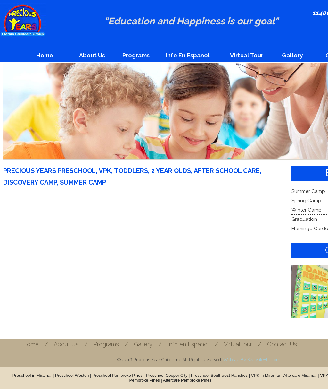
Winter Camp (306, 210)
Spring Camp (306, 200)
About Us (92, 55)
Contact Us (282, 344)
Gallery (292, 55)
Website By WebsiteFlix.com (251, 359)
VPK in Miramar (265, 375)
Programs (136, 55)
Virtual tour (246, 55)
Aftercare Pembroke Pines (187, 380)
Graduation (304, 219)
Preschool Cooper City (166, 375)
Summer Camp (308, 191)
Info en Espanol (188, 55)
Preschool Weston (72, 375)
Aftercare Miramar (300, 375)
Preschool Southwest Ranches (219, 375)
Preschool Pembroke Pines (117, 375)
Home (44, 55)
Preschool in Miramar (32, 375)
